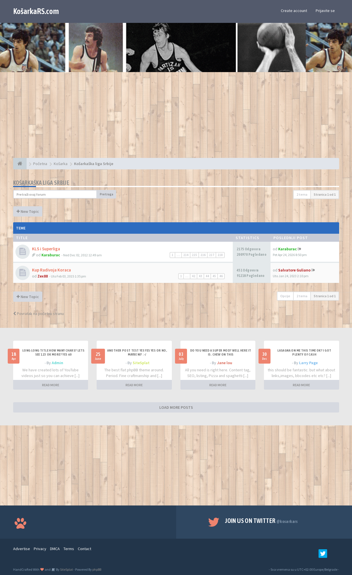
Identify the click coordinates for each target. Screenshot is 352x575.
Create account (294, 10)
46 (221, 276)
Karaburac (50, 254)
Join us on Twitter (261, 520)
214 (185, 255)
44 (207, 276)
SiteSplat (141, 362)
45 (214, 276)
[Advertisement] (176, 118)
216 (203, 255)
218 (220, 255)
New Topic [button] (28, 211)
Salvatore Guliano (294, 270)
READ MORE (50, 385)
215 (194, 255)
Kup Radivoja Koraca (51, 270)
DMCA (55, 548)
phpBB (96, 569)
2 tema (302, 194)
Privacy (40, 548)
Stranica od (325, 194)
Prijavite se (325, 10)
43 (200, 276)
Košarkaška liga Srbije (41, 182)
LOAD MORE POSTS (176, 407)
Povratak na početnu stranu (38, 313)
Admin (57, 362)
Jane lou (224, 362)
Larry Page (308, 362)
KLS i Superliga (46, 248)
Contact (84, 548)
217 (211, 255)
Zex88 (42, 276)
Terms (68, 548)
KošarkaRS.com (36, 11)
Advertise (21, 548)
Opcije (285, 296)
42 (193, 276)
